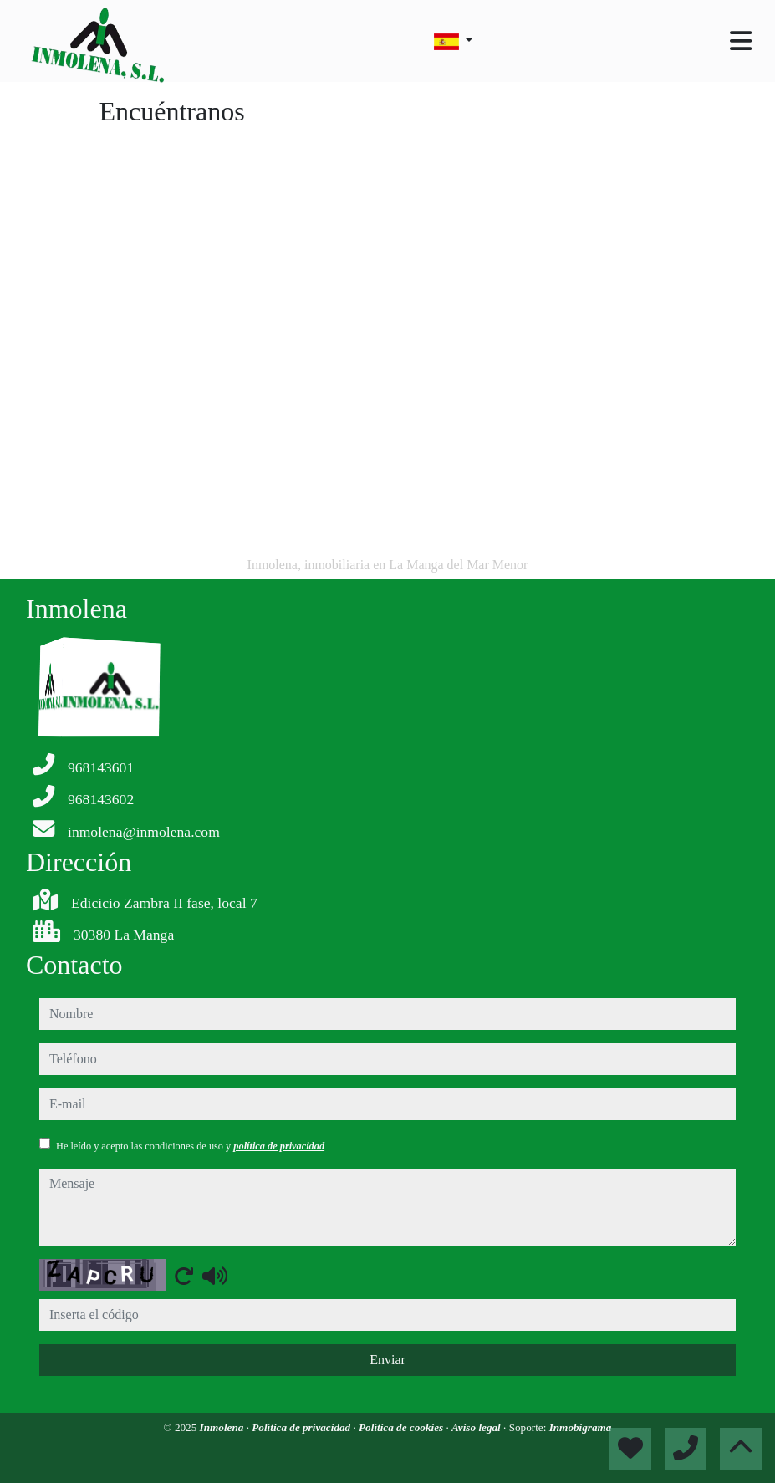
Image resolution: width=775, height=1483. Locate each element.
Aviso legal (477, 1427)
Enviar (387, 1360)
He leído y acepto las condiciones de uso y (190, 1146)
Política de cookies (402, 1427)
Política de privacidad (302, 1427)
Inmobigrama (580, 1427)
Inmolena (223, 1427)
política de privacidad (278, 1146)
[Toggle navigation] (741, 41)
